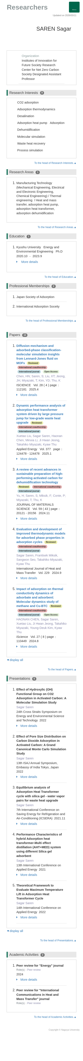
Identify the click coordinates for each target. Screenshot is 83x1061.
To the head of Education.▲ (60, 276)
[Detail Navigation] (74, 7)
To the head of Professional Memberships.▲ (51, 320)
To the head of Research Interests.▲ (55, 163)
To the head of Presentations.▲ (58, 940)
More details (27, 262)
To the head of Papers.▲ (62, 669)
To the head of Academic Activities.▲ (55, 1017)
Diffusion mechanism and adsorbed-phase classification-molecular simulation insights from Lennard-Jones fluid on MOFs (38, 354)
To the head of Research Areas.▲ (57, 227)
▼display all (15, 660)
